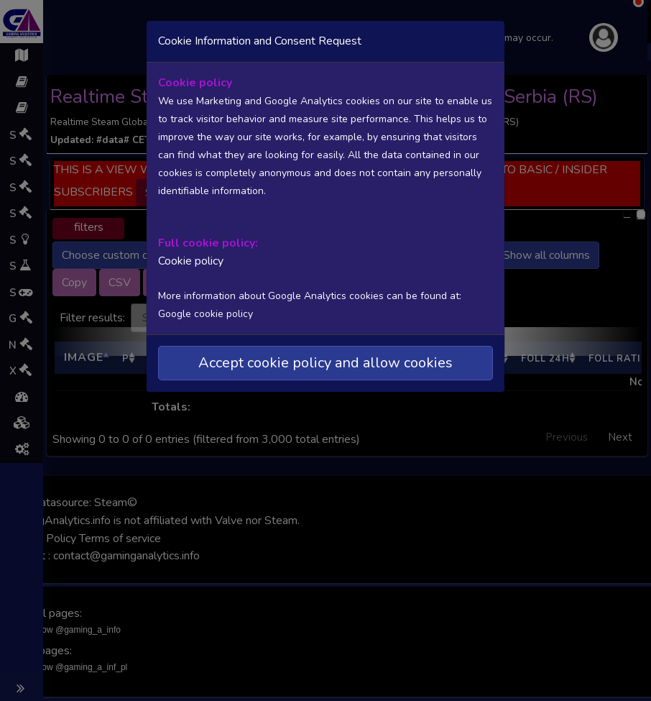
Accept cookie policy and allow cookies (325, 362)
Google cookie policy (205, 314)
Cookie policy (190, 261)
